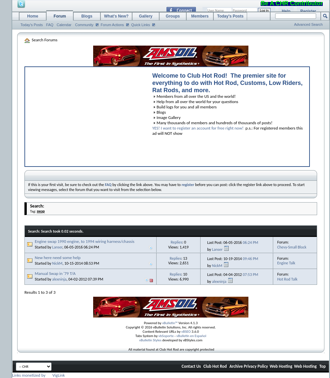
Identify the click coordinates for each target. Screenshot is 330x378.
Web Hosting (281, 366)
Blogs (86, 16)
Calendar (64, 25)
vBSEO (186, 331)
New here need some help (57, 257)
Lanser (57, 247)
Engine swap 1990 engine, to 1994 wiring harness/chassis (84, 241)
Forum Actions (112, 25)
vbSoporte (166, 336)
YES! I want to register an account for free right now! (197, 128)
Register (308, 11)
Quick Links (140, 25)
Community (84, 25)
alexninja (59, 279)
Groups (173, 16)
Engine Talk (286, 263)
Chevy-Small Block (291, 247)
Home (32, 16)
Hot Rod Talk (287, 279)
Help (286, 11)
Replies (176, 242)
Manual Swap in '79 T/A (55, 273)
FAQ (50, 25)
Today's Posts (31, 25)
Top (322, 366)
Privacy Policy (256, 366)
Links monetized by (38, 375)
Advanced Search (308, 24)
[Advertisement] (85, 115)
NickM (57, 263)
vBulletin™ (170, 323)
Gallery (146, 16)
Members (200, 16)
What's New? (116, 16)
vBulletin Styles (150, 340)
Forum (60, 16)
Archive (236, 366)
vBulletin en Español (191, 336)
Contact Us (191, 366)
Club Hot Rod (215, 366)
